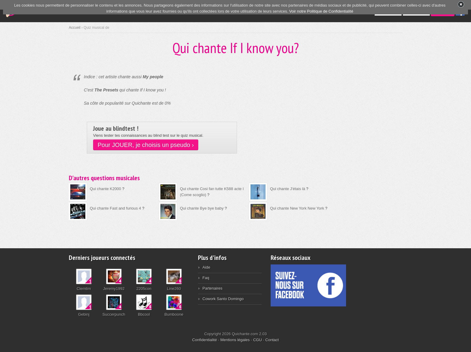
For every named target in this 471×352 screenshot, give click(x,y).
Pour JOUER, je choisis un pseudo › (146, 145)
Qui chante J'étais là (287, 188)
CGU (257, 340)
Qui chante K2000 (105, 188)
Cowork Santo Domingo (223, 299)
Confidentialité (204, 340)
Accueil (75, 27)
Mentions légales (235, 340)
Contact (272, 340)
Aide (206, 267)
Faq (205, 278)
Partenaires (212, 288)
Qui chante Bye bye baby (201, 208)
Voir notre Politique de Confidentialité (321, 11)
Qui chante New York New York (297, 208)
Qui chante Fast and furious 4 (115, 208)
